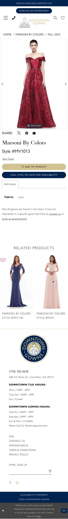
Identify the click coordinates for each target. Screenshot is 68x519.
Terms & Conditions (22, 450)
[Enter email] (30, 472)
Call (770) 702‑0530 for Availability (34, 175)
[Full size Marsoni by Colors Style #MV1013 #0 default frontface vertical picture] (34, 84)
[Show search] (55, 18)
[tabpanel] (34, 84)
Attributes (10, 184)
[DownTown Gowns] (34, 22)
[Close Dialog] (3, 511)
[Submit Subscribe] (49, 472)
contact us (55, 214)
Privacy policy (18, 454)
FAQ (11, 436)
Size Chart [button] (9, 159)
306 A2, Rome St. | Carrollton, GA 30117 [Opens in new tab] (31, 377)
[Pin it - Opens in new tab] (26, 133)
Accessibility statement (34, 495)
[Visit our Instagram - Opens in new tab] (17, 483)
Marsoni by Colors (30, 34)
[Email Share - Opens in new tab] (34, 133)
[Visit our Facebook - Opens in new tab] (10, 483)
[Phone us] (13, 18)
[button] (6, 17)
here (39, 516)
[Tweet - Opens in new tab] (19, 133)
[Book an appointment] (34, 10)
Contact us (17, 441)
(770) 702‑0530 (18, 371)
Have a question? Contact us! (34, 3)
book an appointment (14, 219)
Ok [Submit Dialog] (64, 511)
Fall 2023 (54, 34)
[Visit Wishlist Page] (62, 18)
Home (7, 34)
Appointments (18, 445)
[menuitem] (6, 17)
